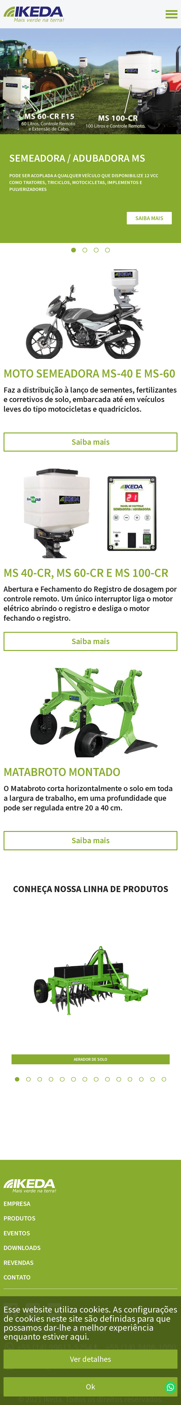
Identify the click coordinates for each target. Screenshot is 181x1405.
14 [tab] (164, 1087)
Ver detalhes (90, 1359)
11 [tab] (130, 1087)
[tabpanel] (90, 139)
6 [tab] (73, 1087)
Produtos (26, 1217)
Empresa (22, 1202)
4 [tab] (107, 257)
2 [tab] (84, 257)
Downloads (29, 1246)
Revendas (24, 1261)
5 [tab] (62, 1087)
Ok (90, 1387)
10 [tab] (118, 1087)
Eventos (22, 1232)
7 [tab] (84, 1087)
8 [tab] (96, 1087)
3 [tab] (96, 257)
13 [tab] (152, 1087)
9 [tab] (107, 1087)
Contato (22, 1276)
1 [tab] (73, 257)
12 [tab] (141, 1087)
